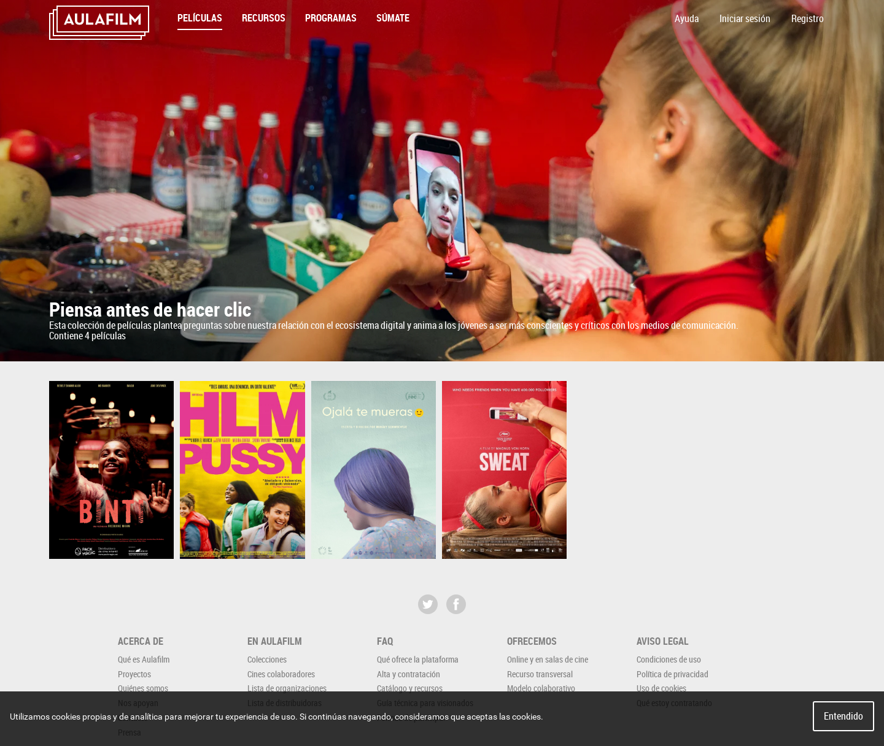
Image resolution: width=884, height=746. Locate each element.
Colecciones (267, 659)
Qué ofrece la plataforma (418, 659)
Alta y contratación (408, 674)
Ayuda (687, 18)
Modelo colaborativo (541, 688)
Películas (199, 18)
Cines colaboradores (281, 674)
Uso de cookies (661, 688)
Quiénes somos (143, 688)
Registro (807, 18)
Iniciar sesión (744, 18)
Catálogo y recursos (410, 688)
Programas (331, 18)
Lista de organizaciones (287, 688)
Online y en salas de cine (547, 659)
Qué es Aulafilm (143, 659)
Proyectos (134, 674)
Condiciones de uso (669, 659)
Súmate (392, 18)
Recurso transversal (540, 674)
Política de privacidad (672, 674)
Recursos (263, 18)
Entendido (843, 716)
